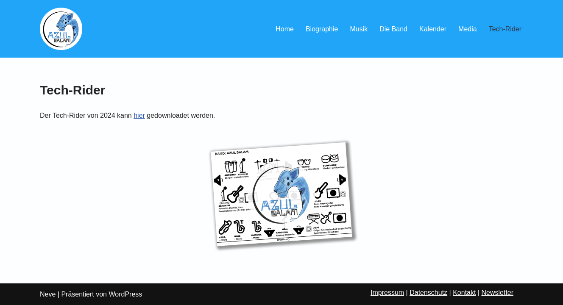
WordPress (125, 294)
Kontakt (464, 292)
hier (139, 115)
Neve (48, 294)
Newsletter (497, 292)
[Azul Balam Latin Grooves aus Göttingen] (61, 29)
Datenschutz (428, 292)
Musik (359, 29)
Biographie (322, 29)
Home (285, 29)
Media (467, 29)
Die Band (393, 29)
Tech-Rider (505, 29)
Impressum (387, 292)
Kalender (432, 29)
